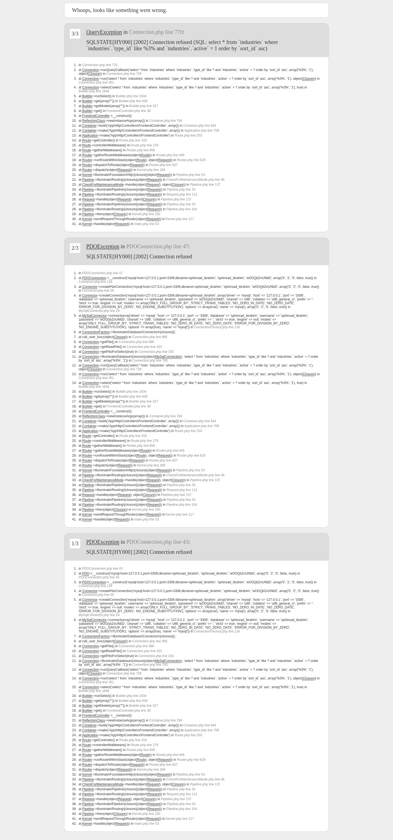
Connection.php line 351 (96, 82)
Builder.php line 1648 (94, 91)
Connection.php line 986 (136, 342)
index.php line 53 (146, 224)
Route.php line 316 (133, 140)
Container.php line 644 (199, 126)
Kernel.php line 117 (180, 219)
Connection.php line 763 (150, 360)
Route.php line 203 (188, 135)
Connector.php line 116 (95, 282)
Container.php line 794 (165, 121)
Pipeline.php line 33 (181, 189)
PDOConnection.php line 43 (157, 542)
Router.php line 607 (163, 165)
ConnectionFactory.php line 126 (217, 327)
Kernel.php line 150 (146, 214)
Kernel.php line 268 (151, 170)
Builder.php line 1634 (131, 96)
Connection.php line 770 (156, 32)
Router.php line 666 (141, 150)
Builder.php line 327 (143, 106)
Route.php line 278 (144, 145)
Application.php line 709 (201, 130)
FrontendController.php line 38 (128, 111)
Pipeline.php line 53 (190, 175)
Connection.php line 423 (144, 347)
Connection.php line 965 (149, 337)
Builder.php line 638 (133, 101)
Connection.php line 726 (123, 74)
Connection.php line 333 (156, 352)
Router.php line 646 (170, 155)
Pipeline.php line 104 (181, 209)
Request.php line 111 (181, 194)
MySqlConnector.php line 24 (99, 311)
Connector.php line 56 (98, 290)
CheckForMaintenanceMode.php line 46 (195, 180)
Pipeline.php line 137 (205, 185)
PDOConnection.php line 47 (157, 246)
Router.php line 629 (191, 160)
